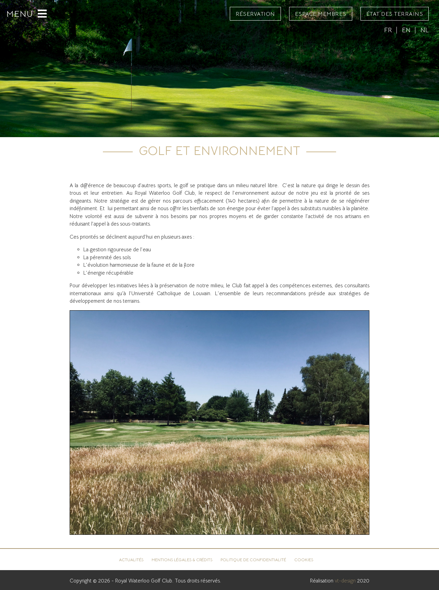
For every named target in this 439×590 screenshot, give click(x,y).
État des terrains (394, 14)
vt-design (345, 580)
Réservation (255, 14)
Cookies (303, 560)
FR (388, 30)
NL (424, 30)
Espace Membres (320, 14)
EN (406, 30)
